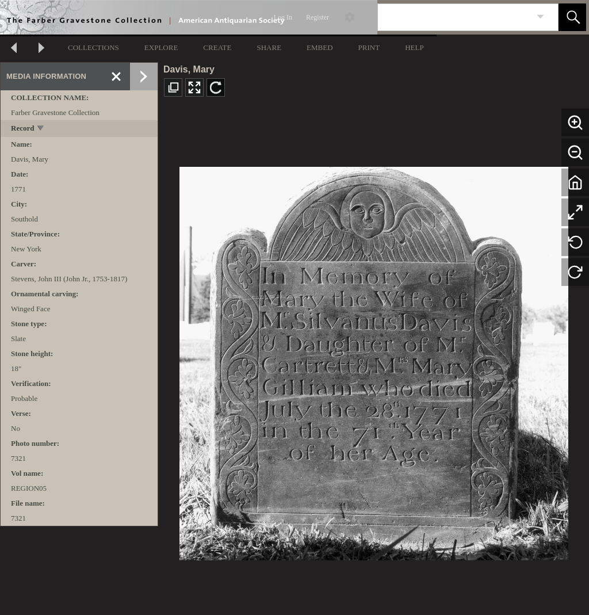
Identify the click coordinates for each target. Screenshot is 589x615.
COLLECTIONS (93, 47)
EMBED (320, 47)
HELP (414, 47)
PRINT (369, 47)
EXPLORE (161, 47)
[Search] (454, 17)
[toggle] (41, 129)
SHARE (269, 47)
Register (317, 17)
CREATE (217, 47)
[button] (572, 17)
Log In (283, 17)
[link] (540, 17)
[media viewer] (373, 360)
